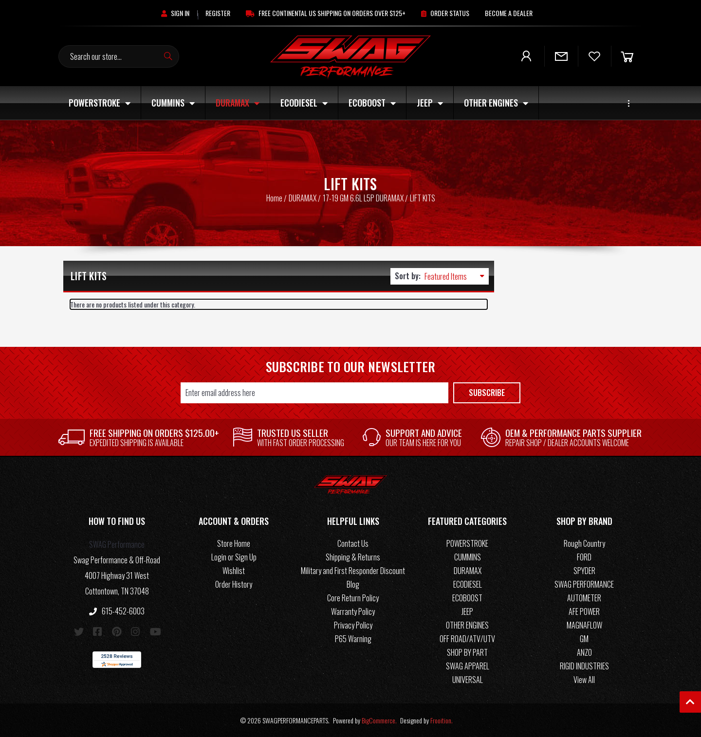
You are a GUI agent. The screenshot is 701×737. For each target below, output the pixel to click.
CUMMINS (173, 102)
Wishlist (233, 570)
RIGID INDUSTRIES (584, 666)
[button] (117, 523)
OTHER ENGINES (496, 102)
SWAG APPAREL (467, 666)
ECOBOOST (372, 102)
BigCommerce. (379, 720)
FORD (584, 557)
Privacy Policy (353, 625)
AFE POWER (584, 611)
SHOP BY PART (467, 652)
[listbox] (456, 276)
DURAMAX (237, 102)
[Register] (217, 13)
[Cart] (627, 56)
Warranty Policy (353, 611)
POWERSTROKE (99, 102)
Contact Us (353, 543)
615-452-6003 (117, 611)
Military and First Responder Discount (353, 570)
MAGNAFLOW (584, 625)
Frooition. (441, 720)
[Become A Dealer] (509, 13)
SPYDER (584, 570)
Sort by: (408, 276)
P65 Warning (353, 639)
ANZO (584, 652)
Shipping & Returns (353, 557)
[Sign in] (175, 13)
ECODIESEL (304, 102)
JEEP (430, 102)
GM (584, 639)
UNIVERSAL (467, 679)
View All (584, 679)
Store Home (233, 543)
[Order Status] (445, 13)
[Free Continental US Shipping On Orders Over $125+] (326, 13)
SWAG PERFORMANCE (584, 584)
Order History (233, 584)
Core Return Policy (353, 598)
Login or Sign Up (234, 557)
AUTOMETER (584, 598)
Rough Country (584, 543)
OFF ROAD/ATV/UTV (467, 639)
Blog (353, 584)
